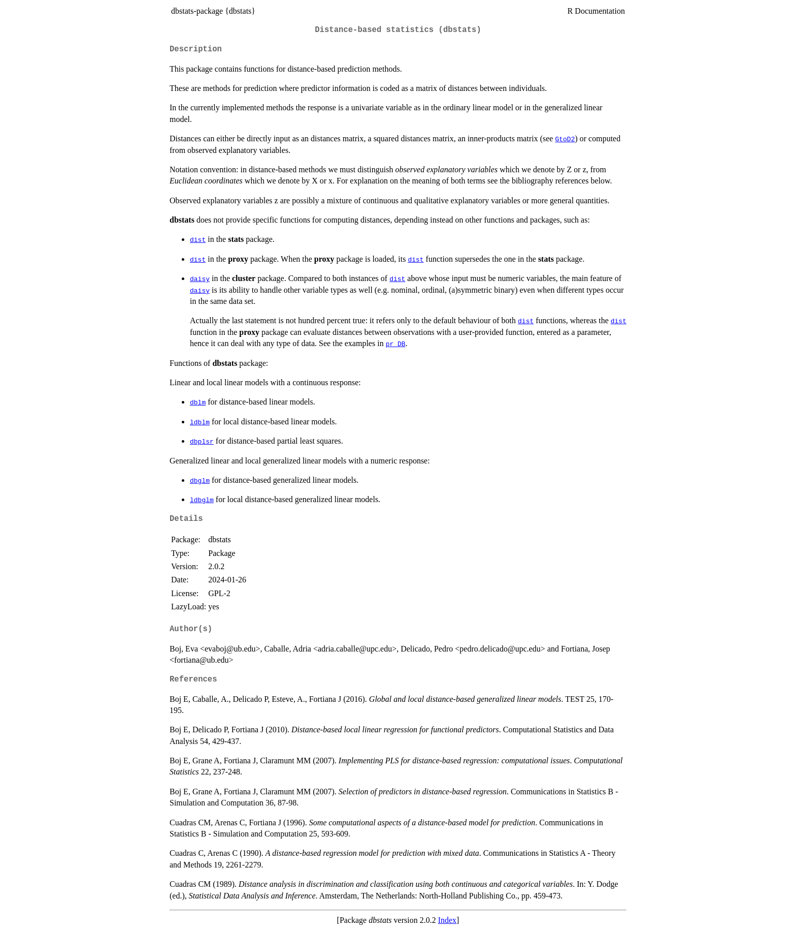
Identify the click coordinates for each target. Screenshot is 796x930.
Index (447, 920)
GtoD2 (565, 138)
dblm (198, 402)
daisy (200, 278)
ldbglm (202, 499)
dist (198, 239)
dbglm (200, 480)
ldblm (200, 421)
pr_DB (396, 343)
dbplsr (202, 441)
